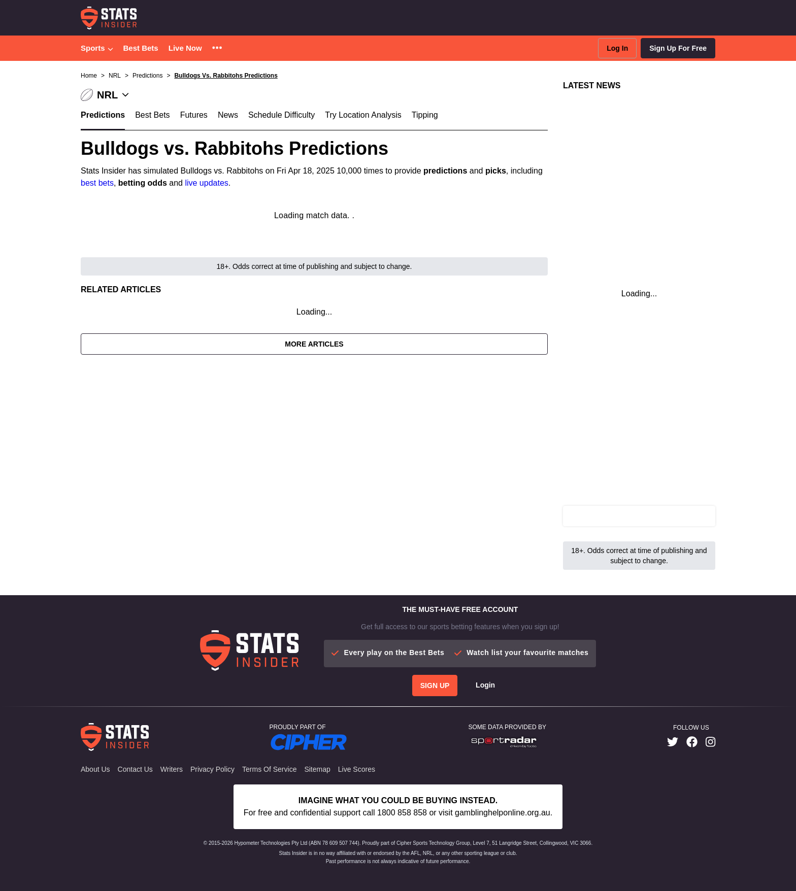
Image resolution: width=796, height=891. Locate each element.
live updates (206, 183)
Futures (194, 115)
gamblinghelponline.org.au (502, 812)
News (228, 115)
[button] (217, 48)
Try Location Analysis (363, 115)
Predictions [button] (147, 75)
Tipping (425, 115)
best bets (97, 183)
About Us (95, 769)
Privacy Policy (212, 769)
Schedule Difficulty (281, 115)
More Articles (314, 344)
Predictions (103, 115)
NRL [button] (115, 75)
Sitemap (317, 769)
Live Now (185, 48)
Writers (171, 769)
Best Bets (140, 48)
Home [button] (89, 75)
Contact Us (135, 769)
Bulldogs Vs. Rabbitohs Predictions (225, 75)
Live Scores (356, 769)
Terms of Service (269, 769)
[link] (672, 742)
